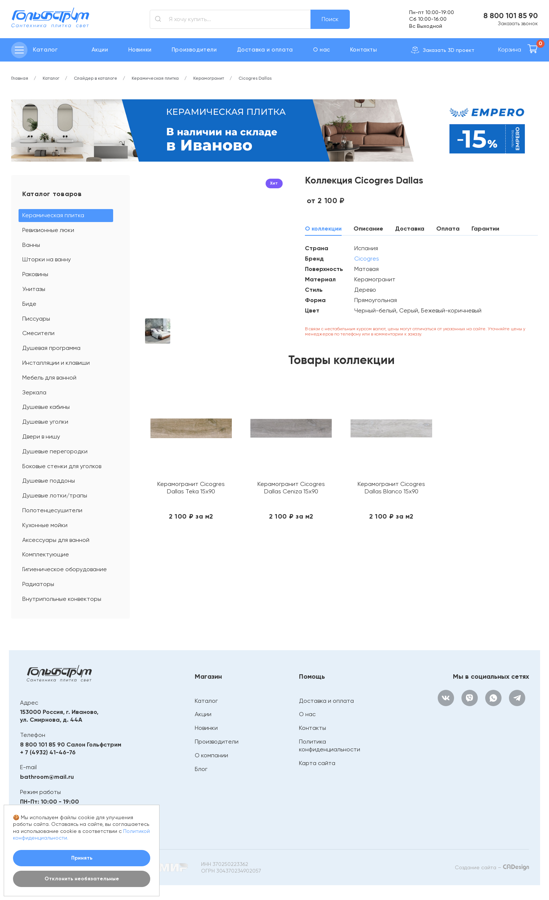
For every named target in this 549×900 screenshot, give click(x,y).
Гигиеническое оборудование (64, 569)
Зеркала (34, 392)
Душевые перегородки (55, 451)
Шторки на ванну (46, 259)
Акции (100, 49)
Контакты (363, 49)
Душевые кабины (46, 406)
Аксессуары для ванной (55, 539)
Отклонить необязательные (82, 879)
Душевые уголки (45, 421)
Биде (29, 303)
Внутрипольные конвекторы (61, 598)
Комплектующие (45, 554)
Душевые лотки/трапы (54, 495)
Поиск (330, 19)
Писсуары (36, 318)
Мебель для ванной (49, 377)
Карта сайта (317, 763)
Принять (81, 858)
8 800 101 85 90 (510, 15)
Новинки (140, 49)
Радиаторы (38, 584)
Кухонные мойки (45, 525)
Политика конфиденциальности (329, 745)
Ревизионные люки (48, 230)
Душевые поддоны (48, 480)
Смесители (38, 333)
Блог (201, 768)
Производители (194, 49)
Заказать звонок (518, 23)
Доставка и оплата (265, 49)
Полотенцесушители (52, 510)
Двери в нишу (41, 436)
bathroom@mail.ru (47, 776)
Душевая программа (51, 347)
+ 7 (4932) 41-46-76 (48, 752)
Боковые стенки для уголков (61, 466)
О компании (211, 755)
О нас (321, 49)
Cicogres (366, 258)
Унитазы (33, 288)
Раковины (35, 274)
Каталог (206, 700)
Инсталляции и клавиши (56, 362)
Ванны (31, 244)
